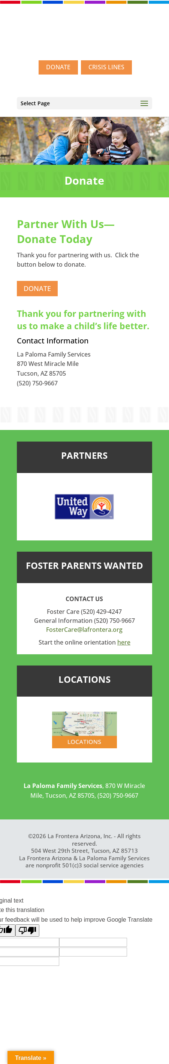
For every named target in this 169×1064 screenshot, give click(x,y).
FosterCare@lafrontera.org (84, 629)
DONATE (58, 67)
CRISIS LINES (106, 67)
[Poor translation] (27, 930)
